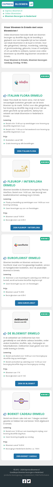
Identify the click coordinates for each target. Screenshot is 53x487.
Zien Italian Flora (26, 151)
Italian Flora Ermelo (25, 95)
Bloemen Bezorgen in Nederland (19, 16)
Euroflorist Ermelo (24, 258)
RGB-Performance (42, 475)
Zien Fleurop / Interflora (26, 227)
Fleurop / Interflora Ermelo (22, 183)
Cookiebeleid (28, 475)
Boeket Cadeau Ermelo (26, 414)
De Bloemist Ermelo (24, 333)
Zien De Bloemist (26, 383)
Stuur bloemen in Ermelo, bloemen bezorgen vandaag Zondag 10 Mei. (25, 61)
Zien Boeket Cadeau (26, 456)
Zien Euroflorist (26, 303)
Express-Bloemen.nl (12, 10)
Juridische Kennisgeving (13, 475)
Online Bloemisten (12, 13)
